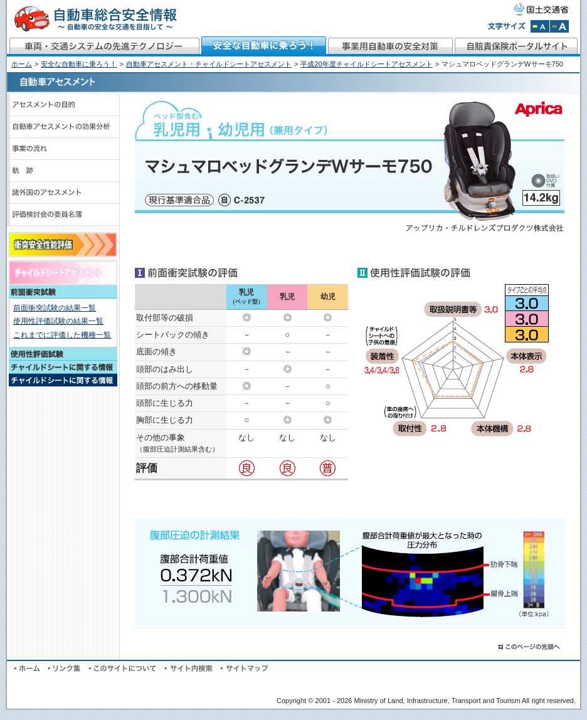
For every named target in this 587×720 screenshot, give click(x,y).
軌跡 (63, 171)
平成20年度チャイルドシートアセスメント (366, 64)
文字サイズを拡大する (559, 26)
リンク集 (65, 668)
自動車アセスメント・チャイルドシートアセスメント (209, 64)
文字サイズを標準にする (540, 26)
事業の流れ (63, 149)
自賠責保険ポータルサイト (517, 46)
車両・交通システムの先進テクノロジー (104, 46)
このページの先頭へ (530, 647)
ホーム (21, 64)
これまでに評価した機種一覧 (62, 335)
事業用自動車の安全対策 (390, 46)
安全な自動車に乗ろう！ (264, 46)
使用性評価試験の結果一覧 (58, 321)
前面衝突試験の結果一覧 (54, 308)
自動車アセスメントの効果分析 (63, 127)
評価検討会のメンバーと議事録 (63, 215)
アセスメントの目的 (63, 105)
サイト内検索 (189, 668)
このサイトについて (124, 668)
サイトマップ (244, 668)
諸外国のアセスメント (63, 193)
